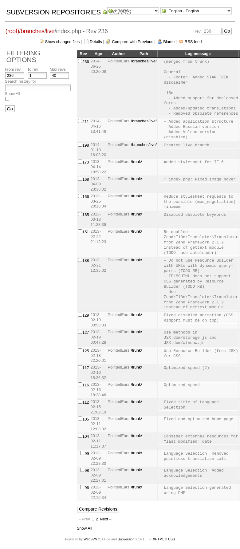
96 (87, 487)
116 (85, 385)
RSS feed (193, 41)
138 (85, 260)
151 (85, 232)
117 (85, 367)
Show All (12, 93)
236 (85, 61)
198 (85, 145)
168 (85, 179)
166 (85, 196)
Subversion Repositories (53, 12)
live (50, 31)
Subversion (126, 539)
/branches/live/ (144, 61)
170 (85, 162)
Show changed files (62, 41)
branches (32, 31)
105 (85, 419)
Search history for (20, 81)
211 (85, 121)
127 (85, 332)
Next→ (106, 519)
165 (85, 214)
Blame (169, 41)
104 (85, 436)
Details (96, 41)
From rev (13, 69)
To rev (32, 69)
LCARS (120, 12)
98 (87, 470)
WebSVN (90, 539)
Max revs (57, 69)
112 (85, 402)
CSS (171, 539)
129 (85, 315)
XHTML (158, 539)
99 (87, 453)
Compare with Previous (132, 41)
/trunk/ (136, 161)
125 (85, 351)
